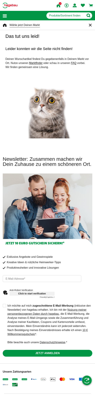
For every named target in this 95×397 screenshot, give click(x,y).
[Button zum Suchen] (88, 15)
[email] (42, 278)
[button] (5, 16)
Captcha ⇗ (47, 297)
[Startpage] (10, 5)
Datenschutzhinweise (52, 342)
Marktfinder (36, 63)
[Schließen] (90, 25)
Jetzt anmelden (47, 353)
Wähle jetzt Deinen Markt (24, 25)
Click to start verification (32, 293)
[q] (65, 15)
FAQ (73, 63)
